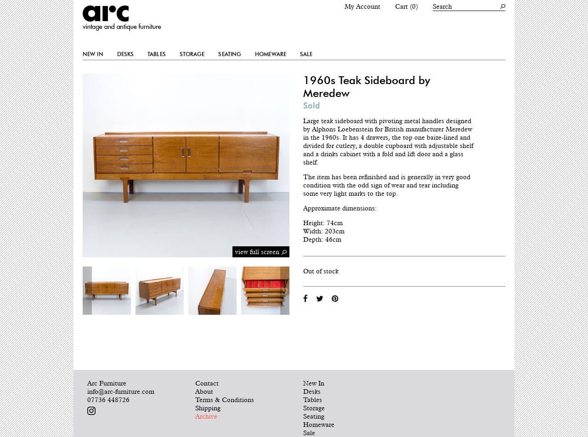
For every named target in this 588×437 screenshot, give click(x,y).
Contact (207, 383)
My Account (362, 6)
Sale (306, 54)
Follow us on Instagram (91, 411)
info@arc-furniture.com (120, 391)
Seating (229, 54)
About (204, 391)
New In (93, 54)
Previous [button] (87, 291)
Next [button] (284, 291)
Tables (156, 54)
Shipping (207, 408)
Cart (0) (406, 6)
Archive (206, 416)
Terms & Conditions (224, 399)
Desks (125, 54)
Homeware (270, 54)
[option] (106, 291)
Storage (192, 54)
